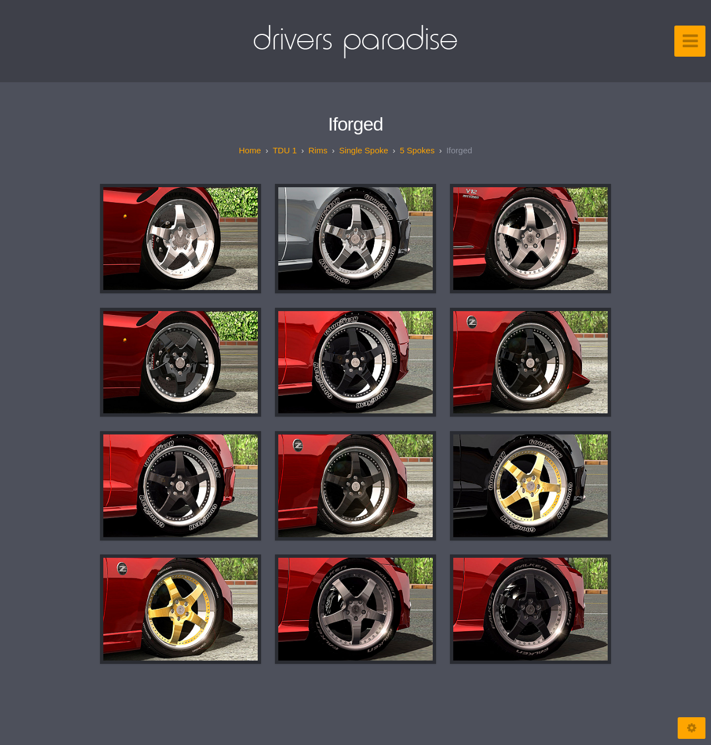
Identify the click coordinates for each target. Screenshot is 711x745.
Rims (317, 150)
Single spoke (363, 150)
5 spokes (417, 150)
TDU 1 (285, 150)
